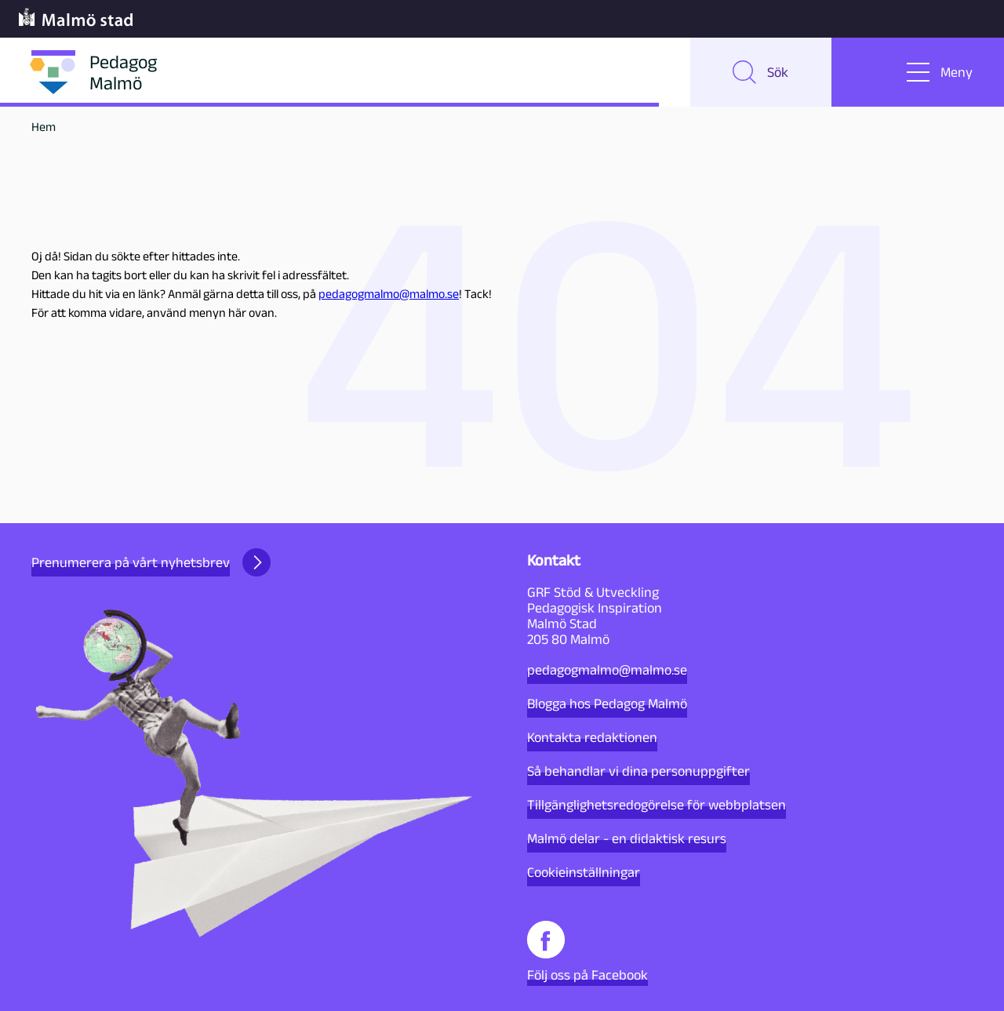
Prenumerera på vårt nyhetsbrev (151, 562)
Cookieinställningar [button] (583, 872)
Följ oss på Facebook (587, 952)
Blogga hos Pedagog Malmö (607, 703)
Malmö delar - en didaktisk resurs (626, 838)
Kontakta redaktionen (592, 737)
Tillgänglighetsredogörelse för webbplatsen (656, 805)
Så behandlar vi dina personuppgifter (638, 771)
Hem (43, 126)
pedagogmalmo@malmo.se (388, 293)
